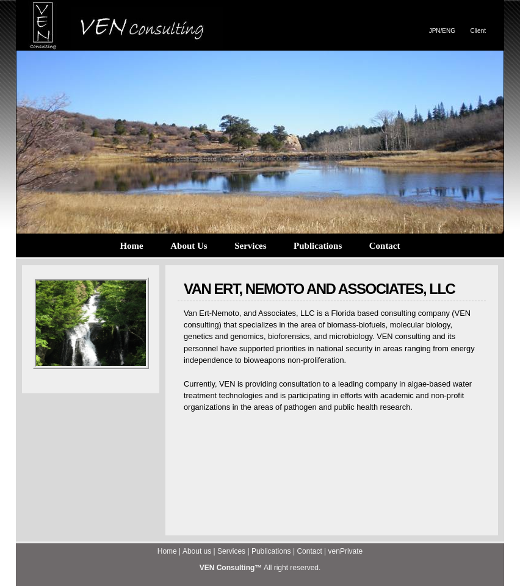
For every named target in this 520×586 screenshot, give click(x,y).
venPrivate (345, 551)
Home (131, 246)
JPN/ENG (442, 30)
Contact (384, 246)
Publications (318, 246)
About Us (188, 246)
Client (478, 30)
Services (250, 246)
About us (196, 551)
